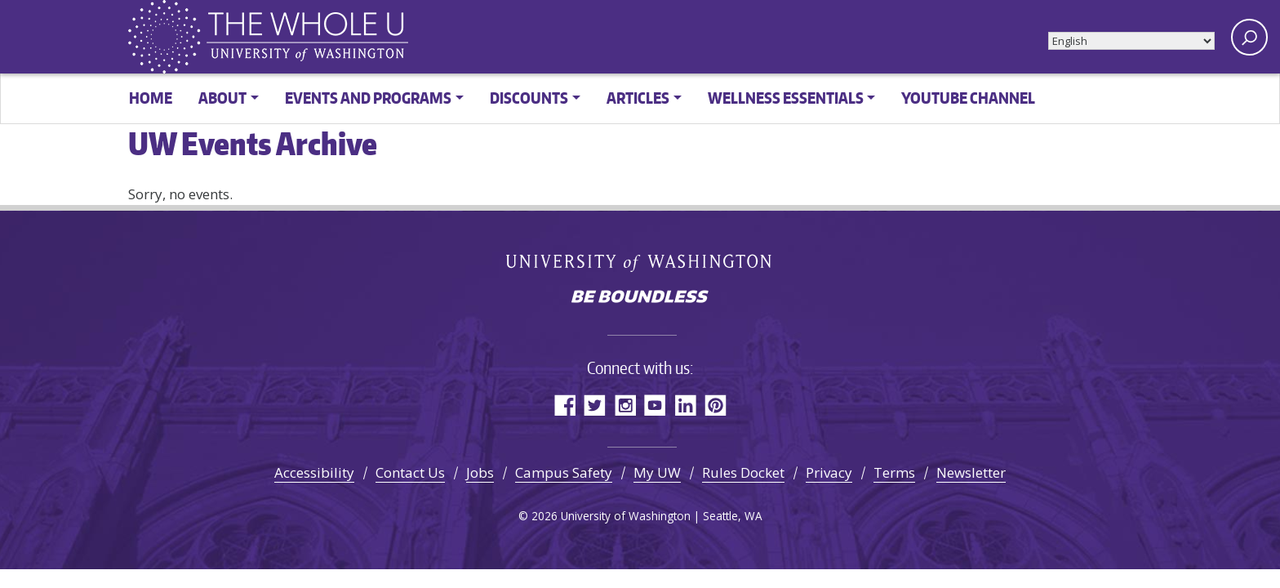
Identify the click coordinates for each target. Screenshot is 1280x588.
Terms (894, 472)
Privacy (829, 472)
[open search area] (1249, 37)
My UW (657, 472)
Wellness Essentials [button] (786, 97)
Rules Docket (743, 472)
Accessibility (314, 472)
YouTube (655, 405)
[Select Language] (1131, 41)
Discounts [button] (529, 97)
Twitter (595, 405)
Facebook (564, 405)
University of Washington (640, 262)
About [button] (222, 97)
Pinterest (715, 405)
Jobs (480, 472)
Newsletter (971, 472)
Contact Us (410, 472)
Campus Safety (563, 472)
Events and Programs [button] (368, 97)
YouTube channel (968, 97)
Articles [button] (638, 97)
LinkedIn (685, 405)
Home (150, 97)
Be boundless (640, 298)
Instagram (625, 405)
